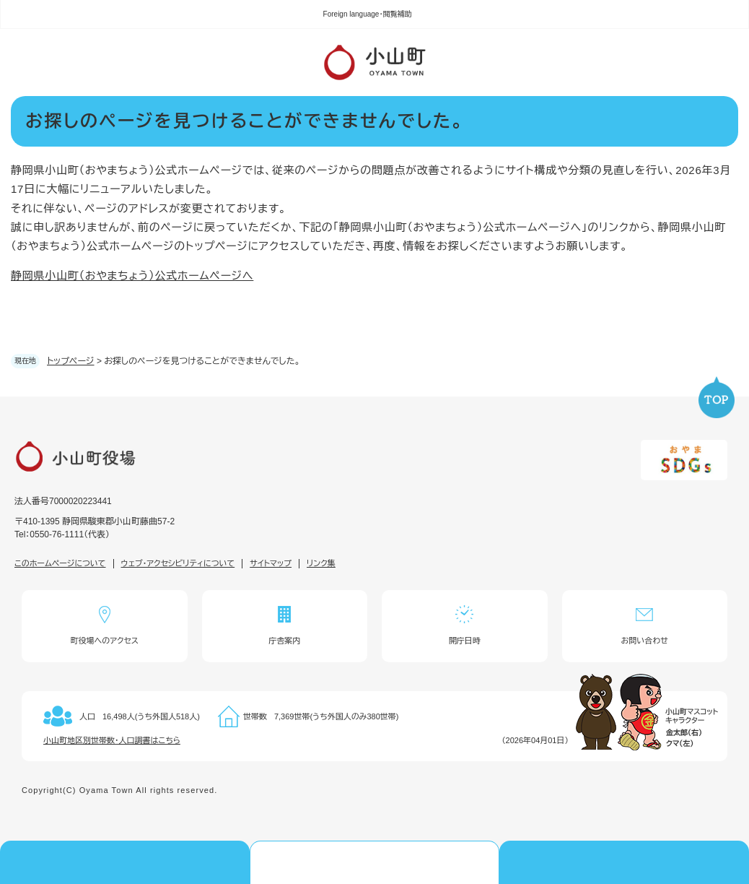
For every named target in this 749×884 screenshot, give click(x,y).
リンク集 (321, 563)
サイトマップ (271, 563)
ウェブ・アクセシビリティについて (178, 563)
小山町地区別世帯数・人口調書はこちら (111, 740)
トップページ (71, 361)
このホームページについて (60, 563)
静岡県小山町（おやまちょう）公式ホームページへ (132, 275)
